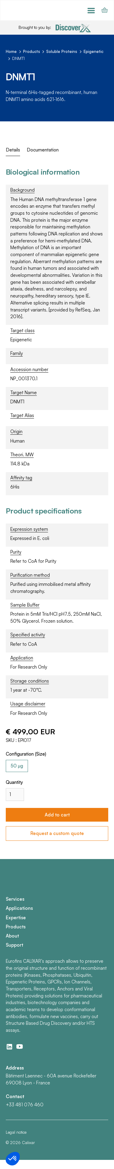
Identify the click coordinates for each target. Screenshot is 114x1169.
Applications (19, 908)
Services (15, 899)
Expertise (16, 917)
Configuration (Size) (26, 754)
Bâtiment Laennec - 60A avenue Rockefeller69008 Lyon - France (51, 1079)
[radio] (17, 766)
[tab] (13, 150)
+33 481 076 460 (24, 1105)
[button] (91, 10)
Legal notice (16, 1132)
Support (14, 945)
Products (16, 927)
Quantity (14, 782)
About (12, 936)
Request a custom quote (57, 833)
